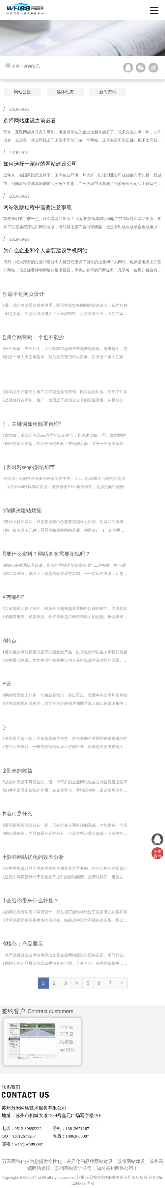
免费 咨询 (157, 853)
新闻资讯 (102, 91)
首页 (16, 67)
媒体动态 (59, 91)
